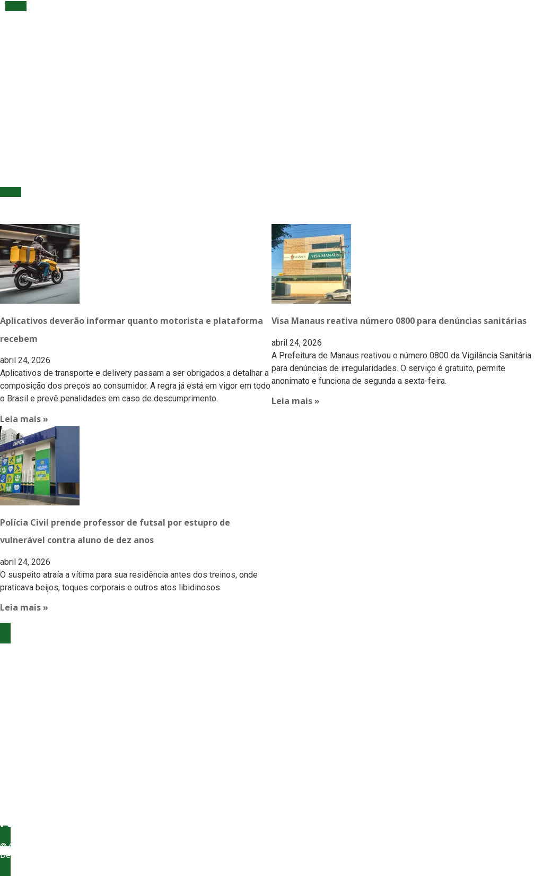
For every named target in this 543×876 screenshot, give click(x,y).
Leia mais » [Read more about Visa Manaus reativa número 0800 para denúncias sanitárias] (296, 401)
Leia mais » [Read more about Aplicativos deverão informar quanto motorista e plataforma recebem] (24, 419)
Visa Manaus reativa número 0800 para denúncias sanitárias (399, 321)
